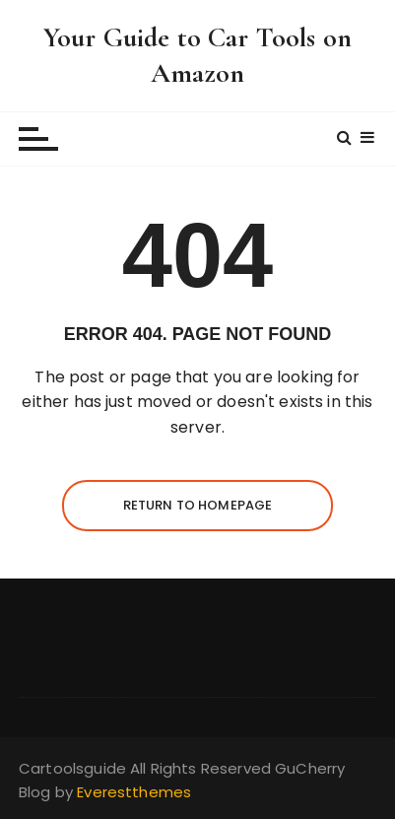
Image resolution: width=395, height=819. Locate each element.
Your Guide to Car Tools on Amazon (197, 55)
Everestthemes (134, 792)
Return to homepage (198, 505)
